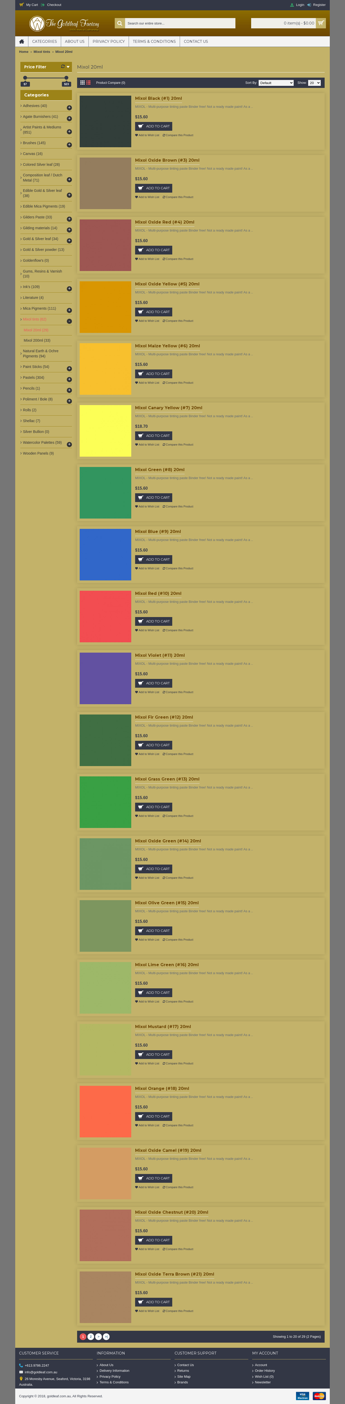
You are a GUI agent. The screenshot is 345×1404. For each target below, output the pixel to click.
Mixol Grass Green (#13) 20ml (167, 779)
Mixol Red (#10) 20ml (158, 593)
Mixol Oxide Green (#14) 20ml (168, 841)
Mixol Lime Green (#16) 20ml (167, 964)
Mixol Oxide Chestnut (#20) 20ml (171, 1212)
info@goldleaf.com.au (38, 1372)
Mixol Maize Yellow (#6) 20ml (167, 345)
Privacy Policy (108, 1377)
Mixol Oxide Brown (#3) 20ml (167, 160)
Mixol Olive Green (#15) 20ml (167, 902)
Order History (263, 1371)
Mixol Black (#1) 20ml (158, 98)
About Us (105, 1365)
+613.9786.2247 (34, 1365)
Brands (181, 1382)
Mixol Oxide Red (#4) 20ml (164, 222)
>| (106, 1337)
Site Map (183, 1377)
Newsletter (261, 1382)
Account (259, 1365)
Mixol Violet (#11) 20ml (160, 655)
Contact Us (184, 1365)
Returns (182, 1371)
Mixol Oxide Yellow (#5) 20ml (167, 284)
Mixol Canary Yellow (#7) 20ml (168, 407)
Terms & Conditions (113, 1382)
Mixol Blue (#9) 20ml (158, 531)
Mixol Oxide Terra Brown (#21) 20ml (174, 1274)
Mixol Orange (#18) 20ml (162, 1088)
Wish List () (263, 1377)
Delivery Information (113, 1371)
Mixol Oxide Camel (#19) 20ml (168, 1150)
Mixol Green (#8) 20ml (160, 469)
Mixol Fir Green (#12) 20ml (164, 717)
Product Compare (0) (111, 83)
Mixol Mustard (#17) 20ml (163, 1026)
